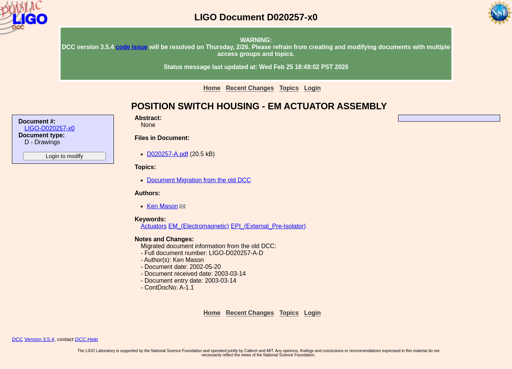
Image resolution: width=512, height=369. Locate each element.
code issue (132, 47)
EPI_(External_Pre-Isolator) (268, 226)
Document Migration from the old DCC (199, 180)
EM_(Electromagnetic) (198, 226)
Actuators (154, 226)
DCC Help (86, 339)
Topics (288, 88)
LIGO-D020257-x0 (50, 128)
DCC (17, 339)
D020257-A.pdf (167, 154)
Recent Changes (250, 88)
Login (312, 88)
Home (212, 88)
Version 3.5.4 (39, 339)
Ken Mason (162, 206)
